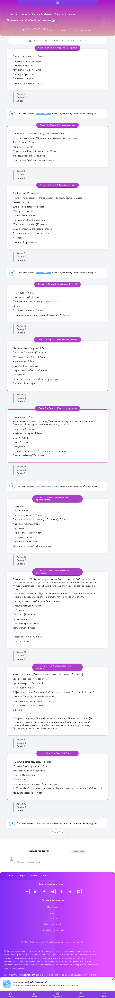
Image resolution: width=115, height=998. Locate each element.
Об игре (33, 876)
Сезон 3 (73, 30)
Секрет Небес (58, 41)
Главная (36, 41)
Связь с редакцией (52, 924)
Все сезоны (85, 30)
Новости (53, 919)
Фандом (45, 876)
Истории (45, 41)
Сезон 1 (53, 30)
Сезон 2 (63, 30)
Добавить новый (78, 851)
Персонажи (52, 907)
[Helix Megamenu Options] (57, 3)
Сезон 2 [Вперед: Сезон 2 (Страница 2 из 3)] (58, 832)
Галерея (53, 913)
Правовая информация (53, 930)
